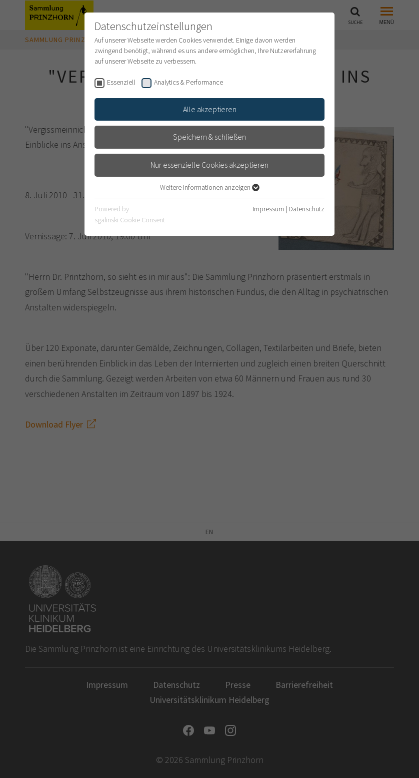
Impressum (268, 208)
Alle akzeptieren (209, 109)
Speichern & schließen (209, 137)
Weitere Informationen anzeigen (210, 187)
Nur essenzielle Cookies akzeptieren (209, 165)
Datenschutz (306, 208)
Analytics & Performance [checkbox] (188, 82)
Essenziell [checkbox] (121, 82)
